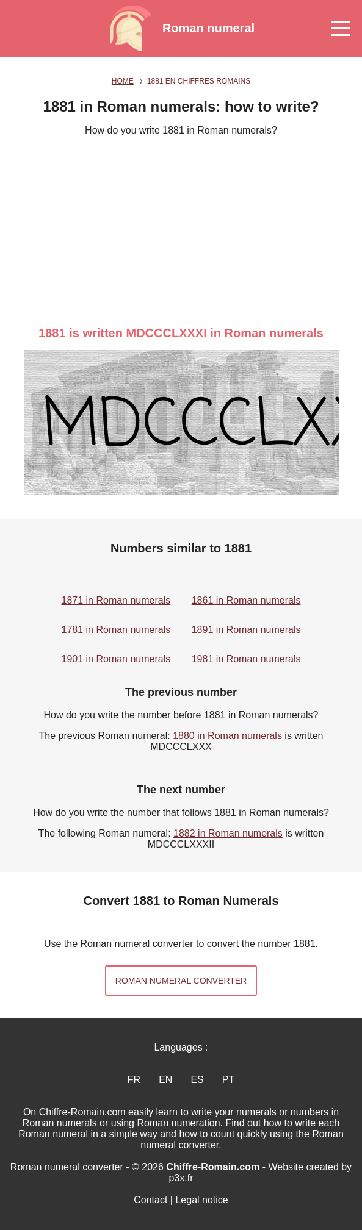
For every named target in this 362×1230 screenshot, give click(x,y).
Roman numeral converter (181, 980)
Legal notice (201, 1200)
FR (134, 1079)
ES (196, 1079)
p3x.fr (180, 1178)
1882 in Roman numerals (228, 833)
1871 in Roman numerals (116, 600)
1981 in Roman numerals (246, 659)
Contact (150, 1200)
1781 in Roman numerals (116, 629)
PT (228, 1079)
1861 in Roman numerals (246, 600)
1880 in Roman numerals (227, 736)
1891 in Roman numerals (246, 629)
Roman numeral (208, 28)
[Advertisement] (181, 231)
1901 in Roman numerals (116, 659)
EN (165, 1079)
